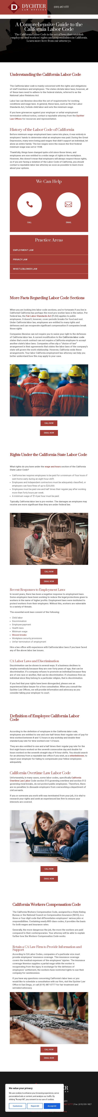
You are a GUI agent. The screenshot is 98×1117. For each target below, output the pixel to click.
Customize (17, 1106)
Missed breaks (19, 635)
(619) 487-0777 (61, 7)
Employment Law (23, 250)
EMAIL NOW (49, 433)
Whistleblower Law (25, 269)
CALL (29, 222)
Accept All (52, 1106)
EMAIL (68, 222)
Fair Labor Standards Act (38, 316)
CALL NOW (48, 423)
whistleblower (77, 755)
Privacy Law (20, 259)
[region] (34, 1098)
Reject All (35, 1106)
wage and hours (53, 466)
